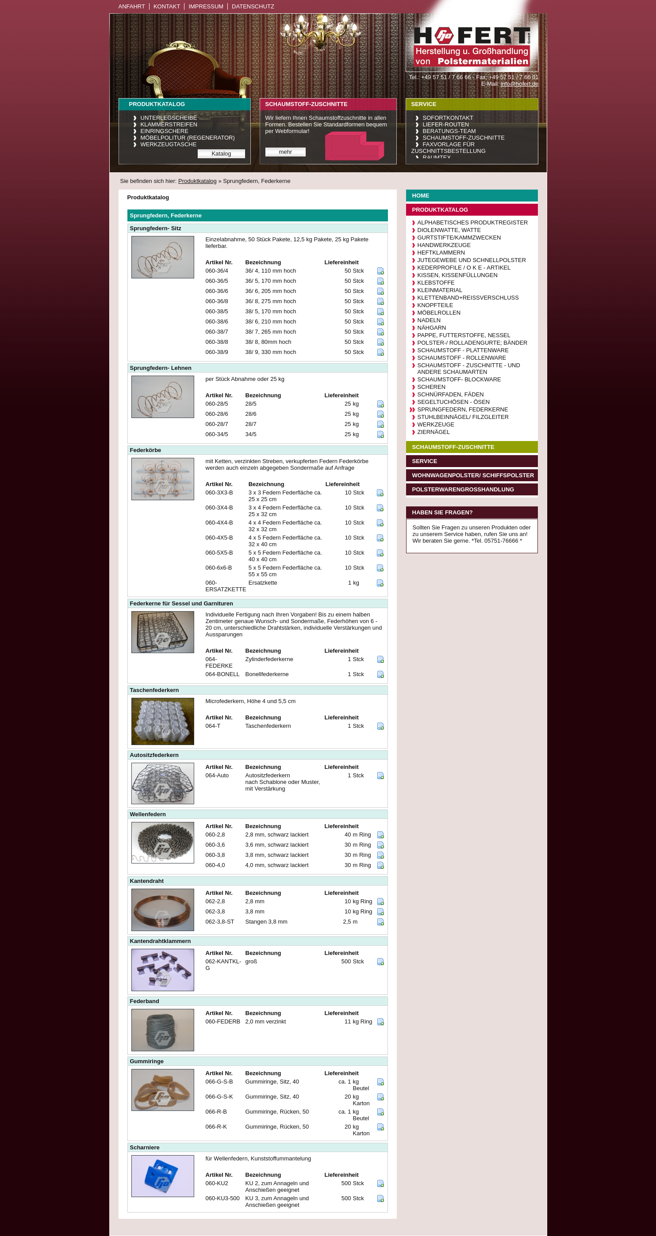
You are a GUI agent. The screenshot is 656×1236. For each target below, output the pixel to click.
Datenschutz (253, 6)
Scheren (432, 387)
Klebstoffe (436, 282)
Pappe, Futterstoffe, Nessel (464, 335)
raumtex (437, 157)
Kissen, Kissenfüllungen (458, 275)
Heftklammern (441, 252)
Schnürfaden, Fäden (451, 394)
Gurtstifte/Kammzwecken (459, 237)
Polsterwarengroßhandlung (463, 489)
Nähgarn (432, 327)
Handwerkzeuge (444, 245)
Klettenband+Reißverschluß (468, 297)
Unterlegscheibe (169, 117)
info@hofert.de (519, 83)
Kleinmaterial (440, 290)
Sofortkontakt (448, 117)
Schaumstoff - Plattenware (463, 350)
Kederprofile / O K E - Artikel (464, 267)
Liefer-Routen (446, 124)
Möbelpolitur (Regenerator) (188, 137)
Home (421, 195)
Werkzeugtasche (169, 144)
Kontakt (166, 6)
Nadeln (429, 320)
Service (424, 461)
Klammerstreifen (169, 124)
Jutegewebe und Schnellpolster (472, 260)
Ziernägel (434, 432)
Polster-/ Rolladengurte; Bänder (473, 342)
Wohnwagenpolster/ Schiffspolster (473, 475)
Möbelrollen (439, 312)
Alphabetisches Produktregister (473, 222)
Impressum (205, 6)
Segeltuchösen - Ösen (454, 402)
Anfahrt (132, 6)
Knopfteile (435, 305)
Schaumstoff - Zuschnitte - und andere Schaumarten (469, 368)
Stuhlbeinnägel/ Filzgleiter (463, 417)
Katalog (221, 153)
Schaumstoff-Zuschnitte (464, 137)
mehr (285, 151)
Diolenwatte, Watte (449, 230)
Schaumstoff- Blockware (459, 379)
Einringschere (164, 131)
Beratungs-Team (449, 131)
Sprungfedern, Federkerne (463, 409)
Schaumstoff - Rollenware (462, 357)
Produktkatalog (197, 181)
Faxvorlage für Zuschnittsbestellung (448, 147)
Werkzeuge (436, 424)
